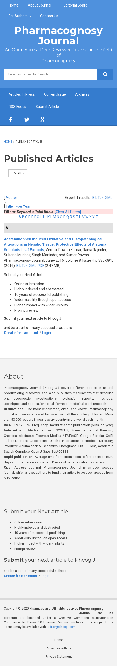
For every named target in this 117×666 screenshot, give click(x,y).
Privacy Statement (59, 656)
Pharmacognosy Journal (58, 35)
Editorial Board (75, 5)
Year (27, 206)
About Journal (39, 5)
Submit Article (47, 107)
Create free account (21, 333)
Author (11, 198)
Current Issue (55, 94)
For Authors (18, 16)
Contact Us (49, 16)
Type (18, 206)
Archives (82, 94)
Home (13, 5)
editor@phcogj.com (61, 627)
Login (46, 333)
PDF (41, 266)
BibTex (98, 198)
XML (108, 198)
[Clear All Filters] (68, 212)
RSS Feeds (17, 107)
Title (9, 206)
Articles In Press (22, 94)
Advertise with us (58, 648)
